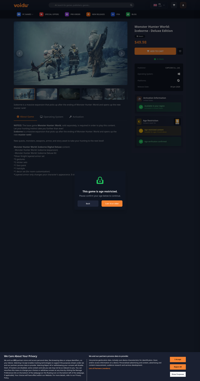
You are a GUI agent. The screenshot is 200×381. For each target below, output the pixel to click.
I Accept (177, 362)
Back (88, 203)
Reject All (178, 369)
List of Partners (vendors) (99, 371)
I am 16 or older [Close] (112, 203)
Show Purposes (178, 376)
